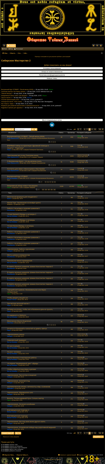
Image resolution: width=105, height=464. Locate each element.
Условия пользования (52, 68)
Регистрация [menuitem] (101, 46)
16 (47, 182)
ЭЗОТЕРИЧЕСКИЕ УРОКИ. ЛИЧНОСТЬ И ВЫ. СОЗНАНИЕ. (29, 387)
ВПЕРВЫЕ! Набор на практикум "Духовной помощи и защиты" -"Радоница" (28, 147)
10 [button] (95, 129)
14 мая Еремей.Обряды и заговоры (21, 220)
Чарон (9, 293)
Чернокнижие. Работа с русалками (20, 249)
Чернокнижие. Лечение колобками (21, 404)
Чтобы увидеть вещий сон (17, 298)
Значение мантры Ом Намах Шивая (13, 97)
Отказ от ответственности (52, 72)
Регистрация (19, 49)
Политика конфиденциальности (52, 75)
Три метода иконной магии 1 (18, 303)
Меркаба (79, 260)
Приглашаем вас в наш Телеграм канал (22, 155)
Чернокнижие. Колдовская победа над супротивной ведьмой (31, 427)
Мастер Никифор (12, 178)
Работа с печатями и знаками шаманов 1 (23, 243)
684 (49, 189)
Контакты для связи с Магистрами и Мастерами (26, 169)
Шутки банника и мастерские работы (21, 358)
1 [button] (80, 129)
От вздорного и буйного (16, 315)
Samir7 (9, 198)
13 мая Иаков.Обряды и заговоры (20, 226)
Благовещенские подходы (17, 416)
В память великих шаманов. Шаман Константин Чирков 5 (30, 266)
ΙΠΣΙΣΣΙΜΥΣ (10, 388)
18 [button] (100, 129)
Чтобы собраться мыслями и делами (21, 369)
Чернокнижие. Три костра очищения (21, 375)
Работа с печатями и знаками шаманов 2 (23, 237)
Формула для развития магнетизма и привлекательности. (20, 111)
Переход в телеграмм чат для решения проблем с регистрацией (52, 56)
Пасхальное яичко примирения (19, 261)
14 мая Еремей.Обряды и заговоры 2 (21, 214)
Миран (79, 136)
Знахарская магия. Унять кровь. (11, 107)
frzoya (79, 145)
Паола (79, 196)
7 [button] (87, 129)
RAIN (78, 320)
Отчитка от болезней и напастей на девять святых (27, 328)
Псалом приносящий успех (10, 105)
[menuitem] (93, 45)
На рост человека (14, 352)
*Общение (40, 157)
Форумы (31, 45)
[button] (74, 129)
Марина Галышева (82, 155)
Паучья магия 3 (6, 103)
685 (51, 189)
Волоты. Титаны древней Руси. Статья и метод (25, 398)
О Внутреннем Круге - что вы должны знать (24, 161)
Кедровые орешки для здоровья (12, 113)
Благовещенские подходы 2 (18, 410)
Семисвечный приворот (16, 340)
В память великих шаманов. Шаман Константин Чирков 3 (30, 278)
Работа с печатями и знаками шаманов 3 (23, 232)
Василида (80, 357)
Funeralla (79, 168)
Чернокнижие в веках (15, 334)
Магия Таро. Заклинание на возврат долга (24, 203)
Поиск (5, 49)
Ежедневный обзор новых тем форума (14, 101)
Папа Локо (10, 322)
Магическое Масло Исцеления (19, 321)
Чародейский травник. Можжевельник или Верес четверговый (26, 291)
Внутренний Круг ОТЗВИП (17, 176)
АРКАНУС (10, 204)
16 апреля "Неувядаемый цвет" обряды (22, 363)
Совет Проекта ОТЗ (12, 138)
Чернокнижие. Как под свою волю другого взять (26, 421)
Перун (9, 149)
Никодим (9, 251)
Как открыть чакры (7, 109)
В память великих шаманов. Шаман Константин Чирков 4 (30, 272)
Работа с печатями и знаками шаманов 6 (23, 208)
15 (45, 182)
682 (43, 189)
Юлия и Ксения (81, 334)
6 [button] (84, 129)
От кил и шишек (13, 346)
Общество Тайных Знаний (16, 45)
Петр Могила (11, 210)
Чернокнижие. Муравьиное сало (20, 392)
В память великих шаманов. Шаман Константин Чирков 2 (30, 284)
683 (46, 189)
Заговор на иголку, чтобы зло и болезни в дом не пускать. (30, 309)
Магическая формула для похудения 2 (22, 197)
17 (50, 182)
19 (54, 182)
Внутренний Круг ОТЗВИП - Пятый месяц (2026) (17, 95)
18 (52, 182)
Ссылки (4, 46)
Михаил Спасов (11, 299)
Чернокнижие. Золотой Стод (18, 381)
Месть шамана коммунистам (18, 255)
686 (54, 189)
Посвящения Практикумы (36, 149)
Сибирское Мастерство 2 (16, 60)
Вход (11, 49)
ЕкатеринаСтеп (81, 161)
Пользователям (41, 163)
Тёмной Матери (6, 99)
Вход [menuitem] (98, 46)
